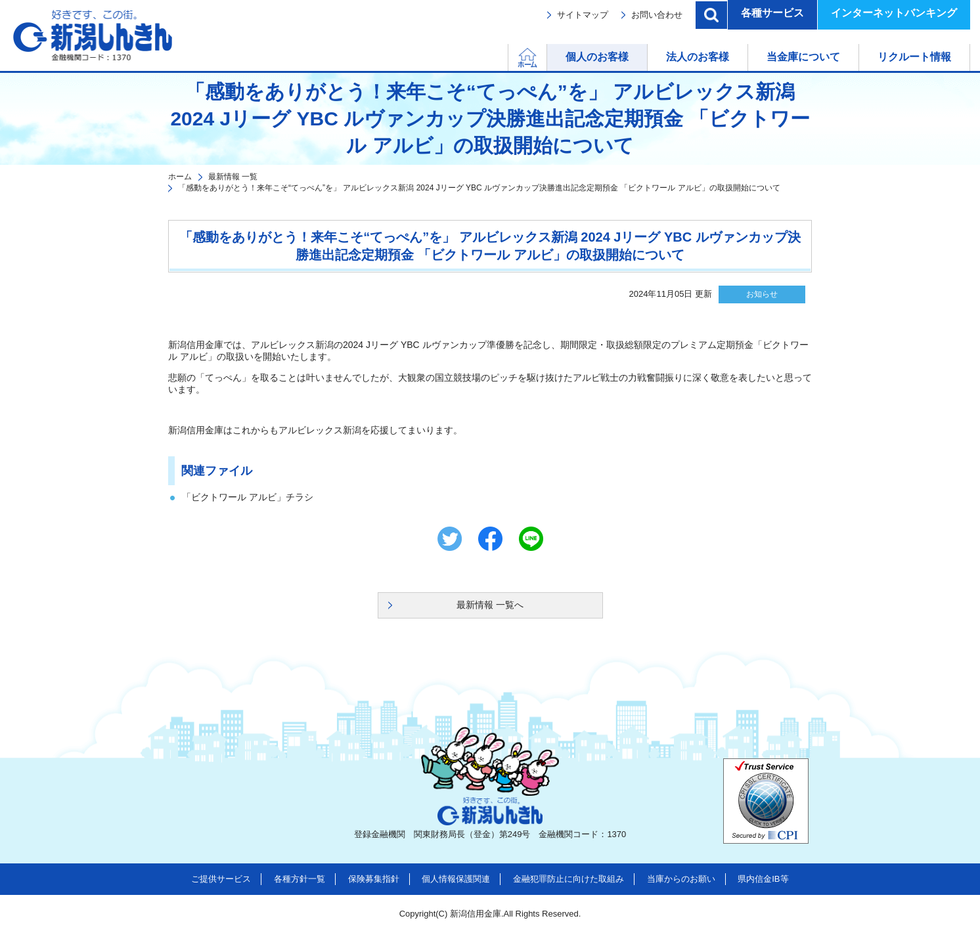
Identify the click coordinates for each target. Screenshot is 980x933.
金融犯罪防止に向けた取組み (568, 879)
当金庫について (803, 56)
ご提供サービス (221, 879)
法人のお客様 (697, 56)
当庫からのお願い (681, 879)
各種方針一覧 (299, 879)
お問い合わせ (656, 15)
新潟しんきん (92, 35)
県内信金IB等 (763, 879)
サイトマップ (582, 15)
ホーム (546, 56)
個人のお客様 (597, 56)
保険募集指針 (373, 879)
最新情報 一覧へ (490, 604)
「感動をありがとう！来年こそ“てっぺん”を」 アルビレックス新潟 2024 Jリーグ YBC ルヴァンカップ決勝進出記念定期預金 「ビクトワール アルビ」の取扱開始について (479, 187)
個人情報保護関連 (456, 879)
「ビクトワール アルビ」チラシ (247, 497)
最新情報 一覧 (232, 176)
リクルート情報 (914, 56)
